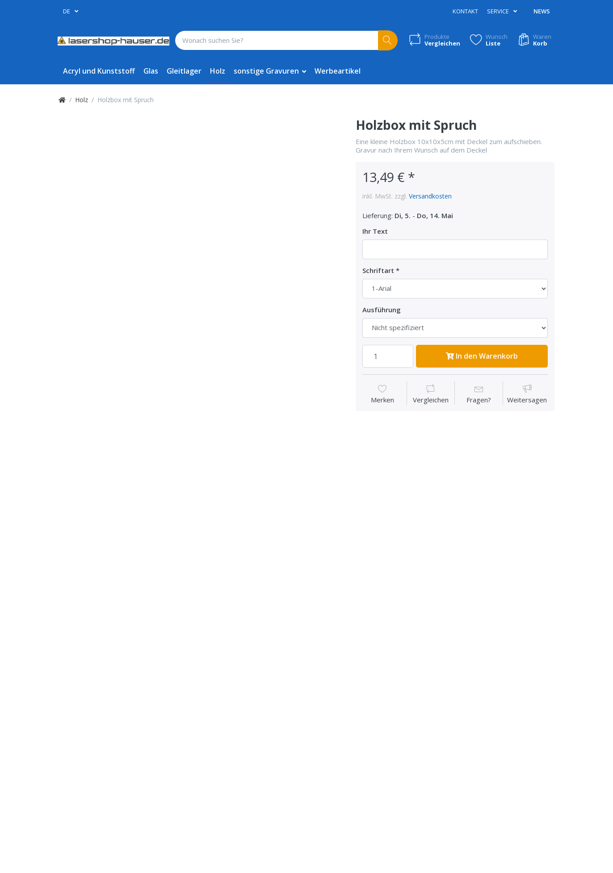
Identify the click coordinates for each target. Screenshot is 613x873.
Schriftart (378, 270)
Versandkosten (430, 196)
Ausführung (381, 310)
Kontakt (465, 11)
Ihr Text (375, 231)
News (541, 11)
